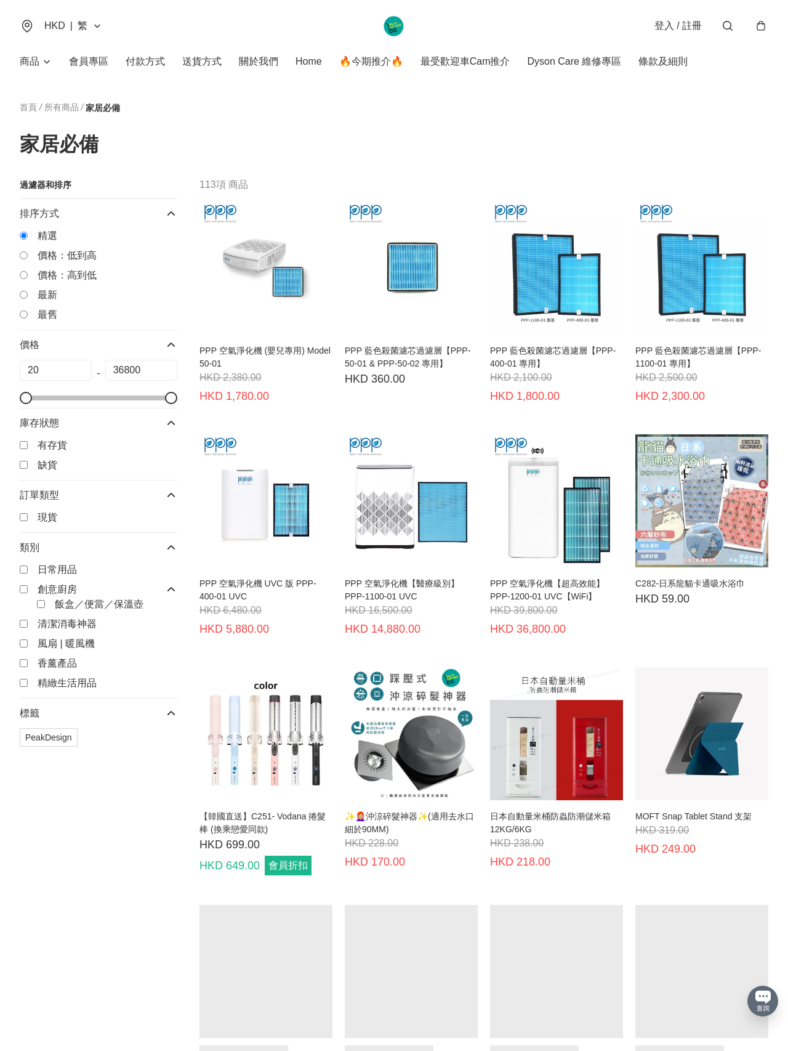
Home (309, 61)
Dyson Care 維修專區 (574, 61)
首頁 (28, 107)
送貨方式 (202, 61)
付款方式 (145, 61)
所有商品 (61, 107)
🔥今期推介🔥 (371, 61)
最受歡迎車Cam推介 (465, 61)
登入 (678, 25)
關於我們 (258, 61)
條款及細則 (663, 61)
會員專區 (88, 61)
